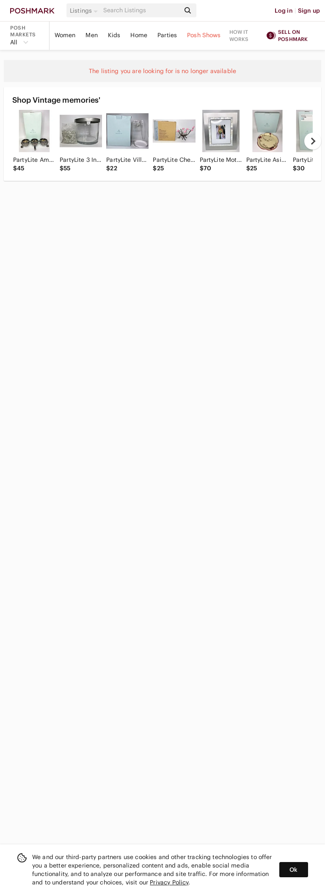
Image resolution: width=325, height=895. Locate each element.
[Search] (141, 10)
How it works (239, 35)
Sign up (309, 10)
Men (91, 35)
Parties (167, 35)
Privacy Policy (169, 882)
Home (138, 35)
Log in (284, 10)
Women (65, 35)
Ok (293, 869)
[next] (312, 141)
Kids (114, 35)
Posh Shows (204, 35)
